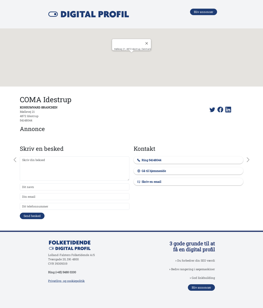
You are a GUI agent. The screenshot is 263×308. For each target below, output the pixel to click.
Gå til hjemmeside (154, 171)
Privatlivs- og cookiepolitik (66, 281)
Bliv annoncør (203, 12)
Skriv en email (151, 182)
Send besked (32, 216)
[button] (131, 55)
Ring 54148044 (151, 160)
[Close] (146, 43)
